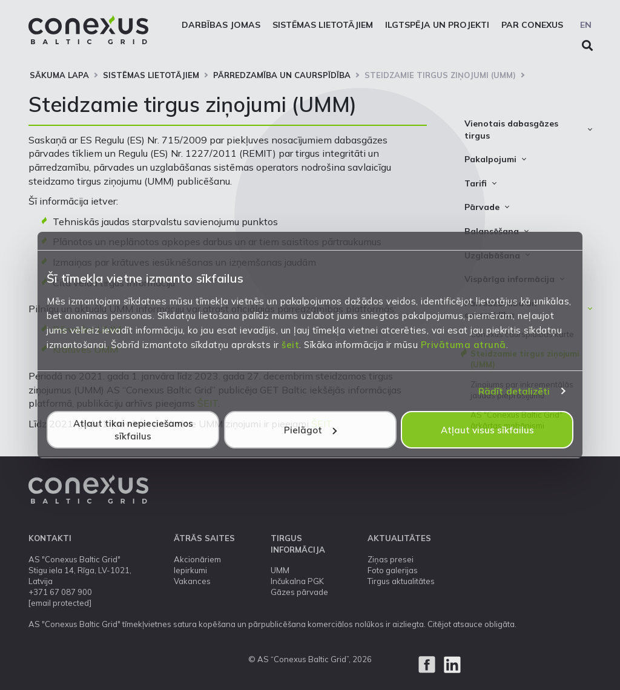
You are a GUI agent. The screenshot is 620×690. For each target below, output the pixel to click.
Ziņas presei (391, 559)
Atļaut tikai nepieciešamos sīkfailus (133, 430)
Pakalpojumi (490, 159)
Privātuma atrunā (463, 344)
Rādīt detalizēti (514, 391)
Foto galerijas (393, 570)
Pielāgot (310, 430)
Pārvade (482, 207)
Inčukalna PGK (297, 581)
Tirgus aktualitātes (401, 581)
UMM (280, 570)
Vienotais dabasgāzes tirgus (511, 129)
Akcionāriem (197, 559)
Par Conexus (532, 24)
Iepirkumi (190, 570)
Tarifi (475, 183)
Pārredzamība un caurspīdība (282, 75)
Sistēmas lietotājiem (322, 24)
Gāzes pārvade (299, 592)
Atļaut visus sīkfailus (487, 430)
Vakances (192, 581)
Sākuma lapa (59, 75)
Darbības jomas (221, 24)
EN (586, 24)
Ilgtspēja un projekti (437, 24)
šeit (290, 344)
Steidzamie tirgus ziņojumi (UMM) (440, 75)
